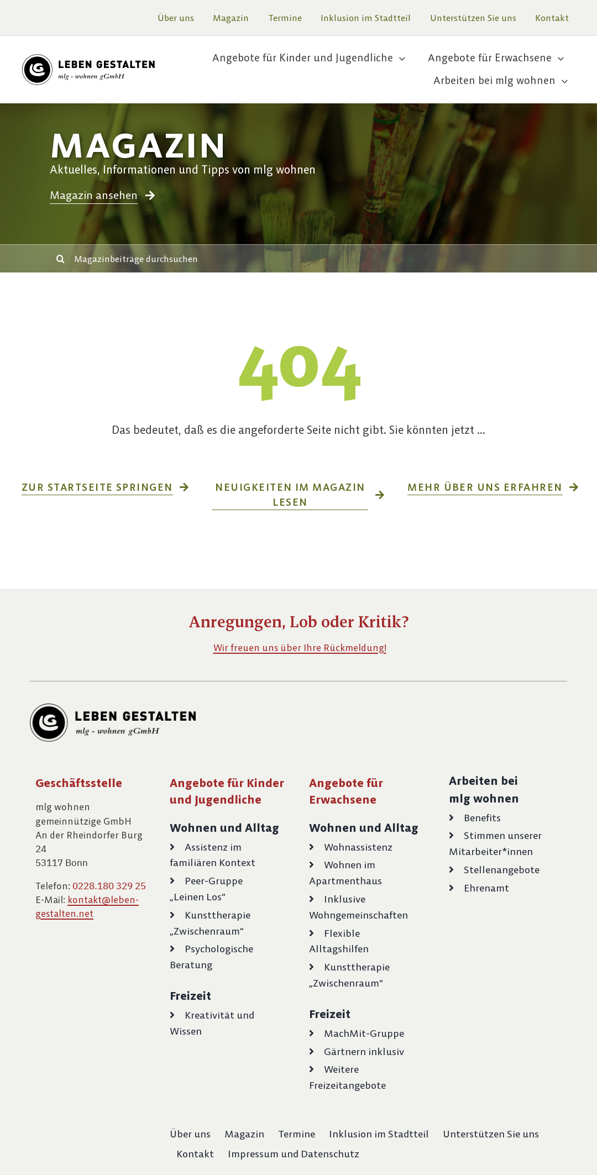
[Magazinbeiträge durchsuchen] (313, 258)
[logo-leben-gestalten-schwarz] (88, 58)
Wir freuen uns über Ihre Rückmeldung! (299, 648)
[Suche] (60, 258)
